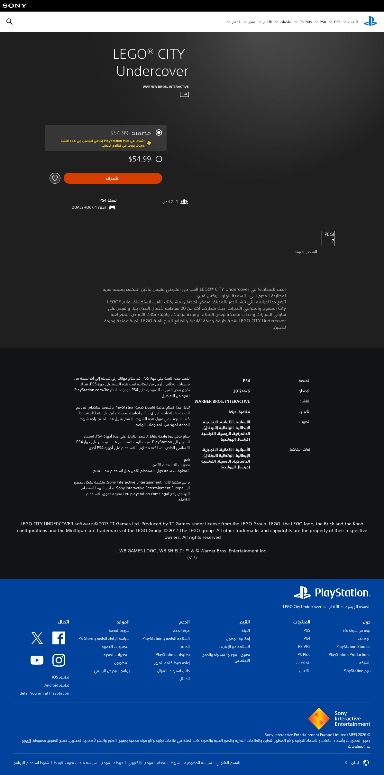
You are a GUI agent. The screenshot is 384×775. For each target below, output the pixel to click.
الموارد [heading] (123, 622)
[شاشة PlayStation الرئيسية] (370, 22)
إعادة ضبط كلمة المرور (172, 662)
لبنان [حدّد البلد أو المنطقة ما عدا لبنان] (356, 762)
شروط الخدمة (119, 630)
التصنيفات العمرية (116, 646)
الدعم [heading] (184, 622)
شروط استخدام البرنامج (31, 762)
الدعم (236, 22)
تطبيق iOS (60, 677)
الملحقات (303, 662)
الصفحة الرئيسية (357, 606)
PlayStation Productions (349, 654)
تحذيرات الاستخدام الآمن (171, 464)
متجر (252, 22)
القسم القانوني (228, 762)
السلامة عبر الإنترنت (234, 646)
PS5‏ (337, 22)
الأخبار (267, 22)
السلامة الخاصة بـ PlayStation (166, 638)
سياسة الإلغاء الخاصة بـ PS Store (104, 638)
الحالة (185, 646)
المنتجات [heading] (301, 622)
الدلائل (184, 678)
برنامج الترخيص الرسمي (112, 670)
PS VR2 (304, 646)
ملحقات (285, 22)
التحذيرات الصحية (117, 654)
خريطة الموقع (112, 762)
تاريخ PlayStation (356, 670)
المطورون (122, 662)
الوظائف (364, 638)
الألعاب (353, 22)
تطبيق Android (56, 685)
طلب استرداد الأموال (173, 670)
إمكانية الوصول (238, 638)
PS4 (323, 22)
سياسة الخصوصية (198, 762)
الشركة (364, 662)
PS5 (307, 630)
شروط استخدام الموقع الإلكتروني (154, 762)
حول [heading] (366, 622)
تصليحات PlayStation (173, 654)
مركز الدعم (181, 630)
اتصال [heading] (63, 622)
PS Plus (305, 22)
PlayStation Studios (353, 646)
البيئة (246, 630)
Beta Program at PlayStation (44, 693)
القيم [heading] (245, 622)
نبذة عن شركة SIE (356, 630)
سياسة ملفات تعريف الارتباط (75, 762)
